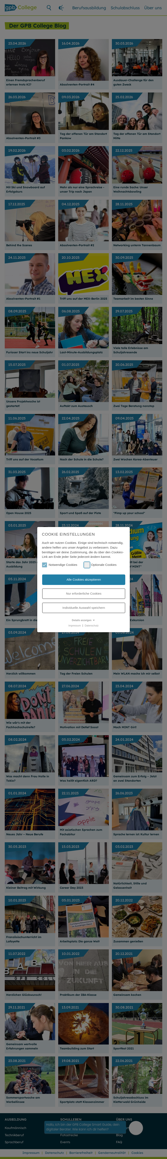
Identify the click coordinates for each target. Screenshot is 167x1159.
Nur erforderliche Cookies (83, 593)
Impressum (74, 625)
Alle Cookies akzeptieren (83, 579)
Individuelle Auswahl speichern (84, 607)
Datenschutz (92, 625)
